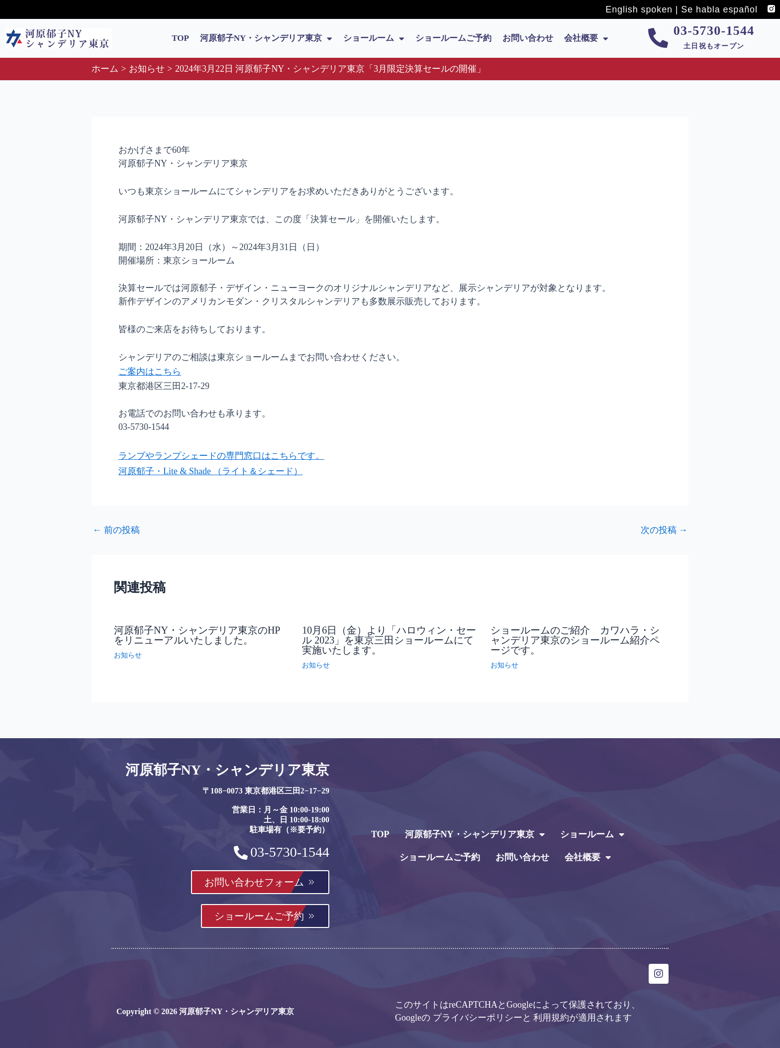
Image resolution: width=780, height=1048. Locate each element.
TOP (180, 38)
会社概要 (586, 38)
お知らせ (128, 650)
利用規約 (551, 1017)
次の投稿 (664, 525)
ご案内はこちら (149, 371)
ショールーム (373, 38)
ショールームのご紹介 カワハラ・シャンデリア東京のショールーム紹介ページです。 (575, 634)
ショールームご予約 (453, 38)
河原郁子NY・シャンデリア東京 (266, 38)
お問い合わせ (527, 38)
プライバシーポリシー (477, 1017)
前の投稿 (116, 525)
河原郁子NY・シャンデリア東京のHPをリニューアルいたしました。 (197, 629)
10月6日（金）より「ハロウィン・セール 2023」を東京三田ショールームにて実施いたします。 (389, 634)
